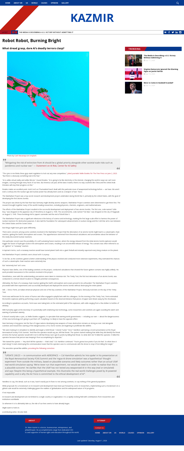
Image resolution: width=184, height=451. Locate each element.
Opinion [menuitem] (54, 3)
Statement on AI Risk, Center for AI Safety (56, 165)
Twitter (173, 32)
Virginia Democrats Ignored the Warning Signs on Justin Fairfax (161, 70)
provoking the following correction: (41, 348)
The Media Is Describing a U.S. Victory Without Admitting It (46, 32)
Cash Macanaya (20, 156)
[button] (61, 103)
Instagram (180, 32)
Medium (165, 32)
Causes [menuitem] (44, 3)
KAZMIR (92, 18)
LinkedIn (176, 32)
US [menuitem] (27, 3)
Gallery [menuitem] (65, 3)
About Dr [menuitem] (18, 3)
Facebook (169, 32)
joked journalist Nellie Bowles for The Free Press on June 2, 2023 (92, 173)
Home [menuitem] (7, 3)
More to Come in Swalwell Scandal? (158, 83)
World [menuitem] (34, 3)
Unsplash (32, 156)
